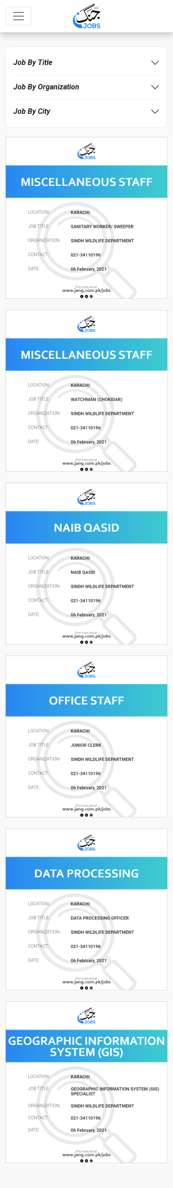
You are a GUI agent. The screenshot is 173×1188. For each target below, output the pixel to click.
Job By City (31, 111)
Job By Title (32, 62)
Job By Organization (46, 87)
